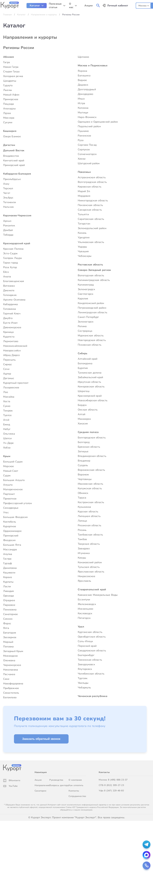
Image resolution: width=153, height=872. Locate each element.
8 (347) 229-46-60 (114, 790)
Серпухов (84, 149)
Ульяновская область (91, 242)
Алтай (81, 414)
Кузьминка (84, 507)
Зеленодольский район (92, 228)
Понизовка (10, 609)
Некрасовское (86, 576)
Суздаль (83, 465)
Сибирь (82, 353)
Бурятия (83, 368)
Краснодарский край (16, 243)
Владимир (84, 460)
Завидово (84, 548)
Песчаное (9, 674)
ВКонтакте (14, 780)
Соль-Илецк (85, 641)
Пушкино (83, 131)
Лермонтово (10, 341)
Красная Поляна (13, 249)
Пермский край (87, 646)
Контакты (74, 790)
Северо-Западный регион (94, 270)
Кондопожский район (91, 303)
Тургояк (82, 678)
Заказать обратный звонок (41, 738)
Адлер (7, 373)
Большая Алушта (14, 480)
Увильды (83, 683)
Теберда (8, 235)
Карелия (83, 298)
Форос (7, 623)
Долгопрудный (87, 89)
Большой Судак (13, 461)
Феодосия (9, 540)
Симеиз (7, 619)
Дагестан (9, 145)
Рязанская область (89, 525)
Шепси (7, 438)
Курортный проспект (15, 383)
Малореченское (13, 489)
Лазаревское (11, 387)
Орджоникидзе (12, 531)
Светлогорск (85, 294)
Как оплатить (76, 785)
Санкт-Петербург (88, 317)
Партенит (9, 494)
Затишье (83, 451)
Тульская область (89, 567)
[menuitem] (37, 5)
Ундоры (82, 247)
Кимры (82, 558)
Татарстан (84, 223)
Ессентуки (84, 599)
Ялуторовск (85, 669)
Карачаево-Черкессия (17, 215)
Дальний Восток (13, 150)
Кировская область (89, 186)
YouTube (13, 786)
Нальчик (8, 207)
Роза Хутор (10, 267)
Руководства (56, 779)
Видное (82, 80)
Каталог (21, 14)
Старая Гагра (11, 71)
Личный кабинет (117, 5)
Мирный (8, 642)
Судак (6, 475)
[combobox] (143, 5)
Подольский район (89, 126)
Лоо (5, 392)
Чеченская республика (92, 696)
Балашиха (84, 75)
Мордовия (84, 196)
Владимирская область (92, 456)
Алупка (7, 554)
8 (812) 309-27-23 (114, 785)
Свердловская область (92, 650)
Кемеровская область (91, 386)
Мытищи (83, 112)
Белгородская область (92, 437)
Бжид (6, 424)
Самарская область (90, 210)
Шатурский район (89, 163)
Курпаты (8, 582)
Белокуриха (85, 363)
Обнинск (83, 493)
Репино (82, 326)
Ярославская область (91, 571)
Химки (81, 159)
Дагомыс (8, 378)
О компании (75, 779)
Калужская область (90, 488)
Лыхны (7, 90)
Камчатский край (13, 160)
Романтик (9, 225)
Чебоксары (84, 256)
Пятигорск (84, 618)
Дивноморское (12, 327)
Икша (81, 98)
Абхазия (8, 57)
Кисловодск (85, 613)
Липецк (82, 521)
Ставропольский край (92, 589)
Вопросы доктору (59, 785)
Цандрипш (9, 81)
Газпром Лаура (12, 258)
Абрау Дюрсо (11, 355)
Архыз (7, 221)
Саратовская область (91, 219)
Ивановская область (90, 484)
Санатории (40, 790)
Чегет (6, 193)
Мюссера (8, 118)
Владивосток (11, 156)
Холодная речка (13, 76)
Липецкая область (89, 516)
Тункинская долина (89, 372)
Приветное (10, 498)
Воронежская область (91, 470)
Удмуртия (84, 237)
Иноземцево (85, 609)
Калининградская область (94, 280)
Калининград (86, 284)
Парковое (9, 605)
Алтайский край (87, 359)
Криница (8, 332)
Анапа (7, 276)
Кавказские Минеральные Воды (98, 595)
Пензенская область (90, 205)
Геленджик (10, 295)
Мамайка (8, 397)
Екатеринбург (86, 655)
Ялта (6, 628)
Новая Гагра (11, 67)
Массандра (10, 549)
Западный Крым (13, 651)
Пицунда (8, 104)
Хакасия (83, 423)
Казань (82, 233)
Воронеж (83, 474)
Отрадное (9, 600)
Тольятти (83, 214)
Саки (6, 679)
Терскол (8, 188)
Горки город (10, 262)
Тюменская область (90, 660)
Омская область (88, 409)
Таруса (82, 497)
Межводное (10, 656)
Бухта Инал (10, 323)
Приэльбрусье (12, 179)
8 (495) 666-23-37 (118, 779)
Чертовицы (85, 479)
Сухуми (7, 122)
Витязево (9, 286)
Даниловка (10, 568)
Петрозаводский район (92, 308)
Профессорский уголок (17, 503)
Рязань (82, 530)
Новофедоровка (13, 683)
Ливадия (8, 591)
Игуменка (84, 553)
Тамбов (82, 539)
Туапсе (7, 415)
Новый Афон (11, 94)
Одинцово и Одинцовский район (98, 122)
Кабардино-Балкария (17, 174)
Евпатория (9, 632)
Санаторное (10, 614)
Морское (8, 466)
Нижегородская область (93, 200)
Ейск (6, 272)
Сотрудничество (77, 796)
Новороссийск (12, 350)
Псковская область (89, 345)
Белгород (84, 442)
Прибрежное (11, 688)
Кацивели (9, 572)
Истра (81, 103)
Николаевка (10, 669)
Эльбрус (8, 197)
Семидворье (10, 508)
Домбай (8, 230)
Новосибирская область (92, 400)
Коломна (83, 108)
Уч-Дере (8, 443)
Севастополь (11, 693)
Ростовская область (90, 264)
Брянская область (89, 447)
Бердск (82, 405)
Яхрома (82, 71)
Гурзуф (7, 563)
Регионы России (18, 47)
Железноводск (87, 604)
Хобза (6, 447)
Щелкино (83, 57)
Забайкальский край (90, 377)
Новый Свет (10, 471)
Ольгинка (9, 434)
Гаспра (7, 559)
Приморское (10, 99)
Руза (80, 140)
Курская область (88, 511)
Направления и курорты (44, 14)
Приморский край (14, 165)
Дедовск (83, 85)
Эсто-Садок (10, 253)
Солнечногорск (87, 154)
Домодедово (85, 94)
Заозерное (9, 637)
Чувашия (83, 251)
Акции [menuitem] (88, 5)
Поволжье (84, 172)
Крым (6, 456)
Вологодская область (91, 275)
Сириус (7, 364)
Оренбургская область (92, 636)
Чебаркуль (84, 687)
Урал (81, 626)
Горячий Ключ (11, 313)
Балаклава (10, 697)
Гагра (6, 62)
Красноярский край (90, 396)
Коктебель (9, 522)
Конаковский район (90, 562)
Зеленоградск (86, 289)
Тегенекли (9, 202)
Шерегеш (84, 391)
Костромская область (91, 502)
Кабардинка (10, 304)
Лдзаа (7, 113)
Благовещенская (13, 281)
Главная (7, 14)
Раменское (84, 135)
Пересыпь (9, 360)
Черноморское (12, 665)
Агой (6, 420)
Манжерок (84, 419)
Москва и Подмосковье (92, 65)
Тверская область (89, 544)
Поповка (8, 646)
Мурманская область (91, 335)
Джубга (8, 318)
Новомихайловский (15, 346)
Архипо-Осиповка (14, 299)
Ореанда (8, 595)
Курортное (9, 526)
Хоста (6, 401)
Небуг (6, 429)
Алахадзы (9, 108)
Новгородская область (92, 340)
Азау (6, 184)
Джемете (9, 290)
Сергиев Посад (87, 145)
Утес (6, 512)
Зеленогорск (85, 321)
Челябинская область (91, 673)
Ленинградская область (92, 312)
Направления (42, 785)
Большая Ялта (12, 545)
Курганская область (90, 632)
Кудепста (8, 336)
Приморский (10, 535)
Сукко (6, 406)
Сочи (6, 369)
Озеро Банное (12, 136)
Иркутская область (89, 382)
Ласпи (7, 586)
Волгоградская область (92, 182)
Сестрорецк (85, 331)
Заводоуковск (86, 664)
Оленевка (9, 660)
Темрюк (8, 410)
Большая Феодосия (15, 517)
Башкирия (9, 131)
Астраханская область (92, 177)
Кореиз (7, 577)
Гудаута (8, 85)
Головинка (9, 309)
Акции (38, 779)
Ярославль (84, 581)
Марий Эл (84, 191)
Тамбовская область (90, 534)
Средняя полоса (88, 432)
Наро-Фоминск (87, 117)
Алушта (8, 485)
